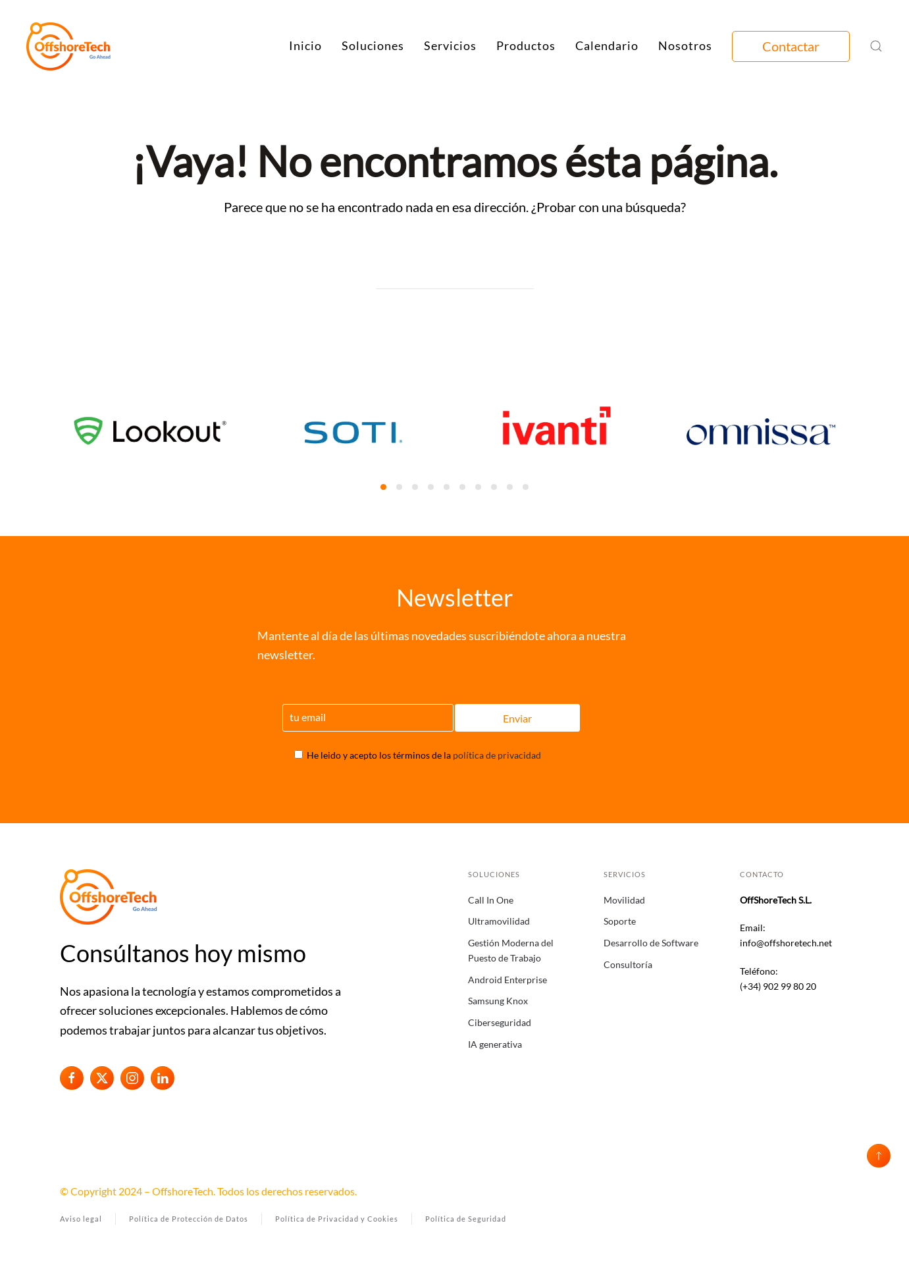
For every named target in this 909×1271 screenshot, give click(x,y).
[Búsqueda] (455, 276)
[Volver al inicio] (69, 46)
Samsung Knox (498, 1000)
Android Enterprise (507, 979)
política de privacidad (497, 755)
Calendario (606, 45)
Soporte (620, 921)
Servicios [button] (450, 45)
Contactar (790, 46)
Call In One (490, 900)
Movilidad (624, 900)
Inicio (305, 45)
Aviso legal (81, 1218)
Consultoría (628, 964)
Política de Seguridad (465, 1218)
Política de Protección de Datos (188, 1218)
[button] (876, 46)
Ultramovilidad (499, 921)
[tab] (383, 487)
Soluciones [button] (373, 45)
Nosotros (685, 45)
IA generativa (495, 1044)
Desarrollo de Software (651, 942)
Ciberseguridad (499, 1022)
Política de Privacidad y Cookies (336, 1218)
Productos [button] (526, 45)
